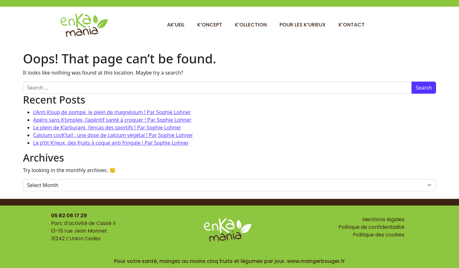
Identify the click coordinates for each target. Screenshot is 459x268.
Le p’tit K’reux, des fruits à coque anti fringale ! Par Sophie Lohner (111, 142)
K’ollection (251, 24)
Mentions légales (383, 219)
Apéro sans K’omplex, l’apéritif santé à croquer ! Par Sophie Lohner (112, 119)
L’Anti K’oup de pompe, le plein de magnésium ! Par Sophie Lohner (112, 112)
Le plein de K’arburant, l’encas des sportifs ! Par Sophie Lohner (107, 127)
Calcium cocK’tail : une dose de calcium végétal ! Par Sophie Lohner (113, 135)
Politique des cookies (378, 234)
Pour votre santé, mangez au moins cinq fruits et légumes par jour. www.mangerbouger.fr (229, 261)
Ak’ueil (176, 24)
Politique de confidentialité (371, 227)
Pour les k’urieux (303, 24)
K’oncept (209, 24)
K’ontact (352, 24)
